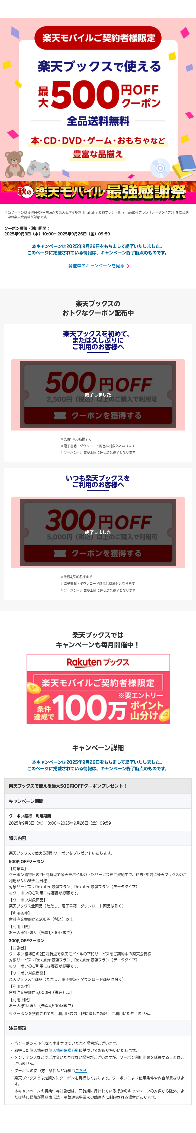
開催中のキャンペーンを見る (96, 266)
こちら (81, 1071)
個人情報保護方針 (64, 1050)
